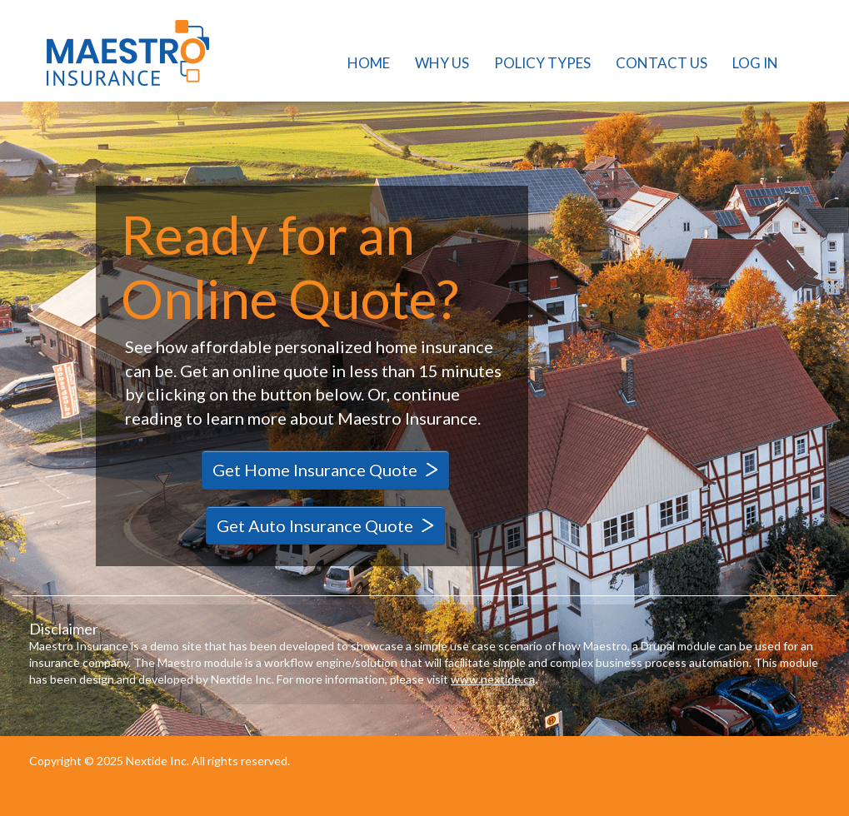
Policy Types (542, 63)
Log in (755, 63)
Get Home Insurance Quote (314, 470)
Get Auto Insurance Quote (315, 525)
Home (368, 63)
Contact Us (661, 63)
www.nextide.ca (493, 679)
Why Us (442, 63)
